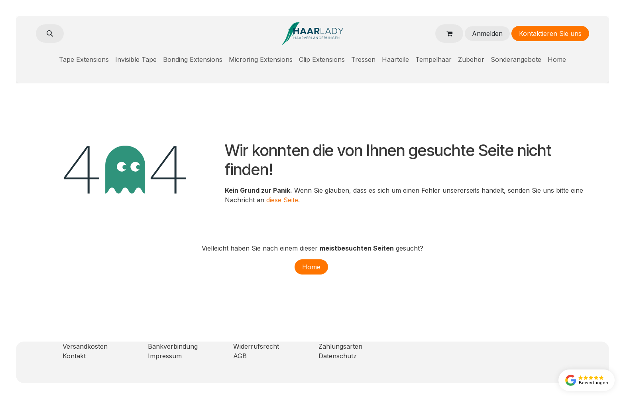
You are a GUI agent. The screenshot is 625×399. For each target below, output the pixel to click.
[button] (50, 33)
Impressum (165, 356)
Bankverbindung (173, 346)
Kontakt (74, 356)
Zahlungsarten (340, 346)
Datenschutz (337, 356)
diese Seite (282, 200)
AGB (240, 356)
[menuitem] (84, 59)
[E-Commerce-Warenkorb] (449, 33)
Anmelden (487, 34)
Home (311, 267)
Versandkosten (85, 346)
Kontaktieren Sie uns (550, 34)
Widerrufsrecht (256, 346)
